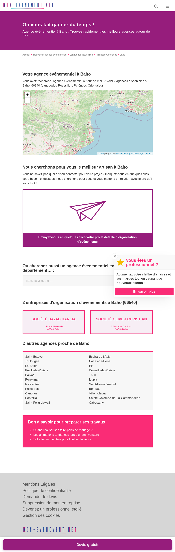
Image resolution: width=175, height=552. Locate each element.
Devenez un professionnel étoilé (52, 509)
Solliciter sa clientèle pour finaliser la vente (62, 439)
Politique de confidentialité (47, 490)
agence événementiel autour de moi (77, 81)
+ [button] (27, 95)
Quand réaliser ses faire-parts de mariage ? (63, 430)
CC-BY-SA (147, 154)
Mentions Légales (39, 484)
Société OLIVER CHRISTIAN (121, 319)
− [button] (27, 100)
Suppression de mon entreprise (51, 503)
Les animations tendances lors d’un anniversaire (66, 434)
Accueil (26, 54)
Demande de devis (40, 496)
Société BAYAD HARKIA (54, 319)
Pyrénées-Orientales (106, 54)
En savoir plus (144, 291)
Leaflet (101, 154)
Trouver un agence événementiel (50, 54)
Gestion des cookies (41, 515)
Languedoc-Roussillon (81, 54)
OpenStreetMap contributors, (129, 154)
